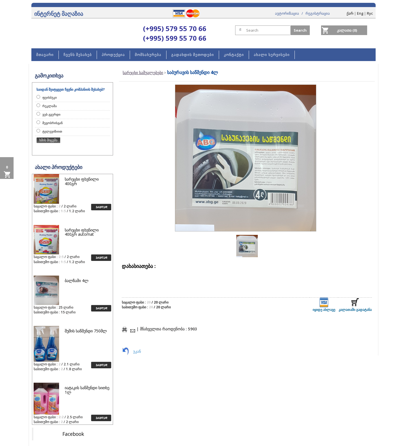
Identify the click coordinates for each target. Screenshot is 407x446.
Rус (370, 13)
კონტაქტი (234, 55)
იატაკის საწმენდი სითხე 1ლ (87, 390)
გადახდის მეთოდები (192, 55)
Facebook (73, 433)
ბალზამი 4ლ (76, 280)
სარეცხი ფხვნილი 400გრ (82, 181)
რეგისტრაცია (318, 13)
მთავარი (45, 55)
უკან (137, 351)
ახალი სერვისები (271, 55)
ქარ (350, 13)
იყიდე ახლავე (324, 305)
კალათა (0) (347, 30)
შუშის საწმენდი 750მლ (86, 331)
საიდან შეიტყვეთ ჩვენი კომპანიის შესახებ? (70, 89)
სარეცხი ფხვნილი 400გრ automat (82, 232)
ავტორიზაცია (287, 13)
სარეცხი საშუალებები (143, 72)
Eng (360, 13)
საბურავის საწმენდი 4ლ (192, 72)
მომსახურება (148, 55)
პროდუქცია (113, 55)
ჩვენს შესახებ (78, 55)
